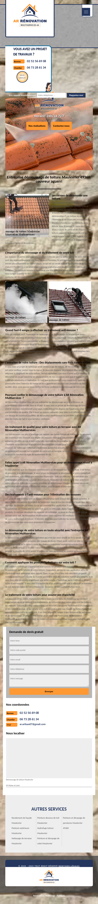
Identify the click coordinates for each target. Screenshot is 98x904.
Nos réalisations (37, 125)
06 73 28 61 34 (36, 67)
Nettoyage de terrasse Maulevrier (22, 841)
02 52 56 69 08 (36, 61)
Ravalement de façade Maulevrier (22, 820)
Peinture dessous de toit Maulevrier (48, 820)
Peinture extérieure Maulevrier (20, 831)
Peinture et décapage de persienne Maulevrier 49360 (74, 823)
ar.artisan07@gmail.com (33, 724)
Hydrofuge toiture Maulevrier (45, 831)
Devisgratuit (22, 76)
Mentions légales (69, 866)
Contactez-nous (61, 125)
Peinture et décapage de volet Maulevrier (48, 841)
